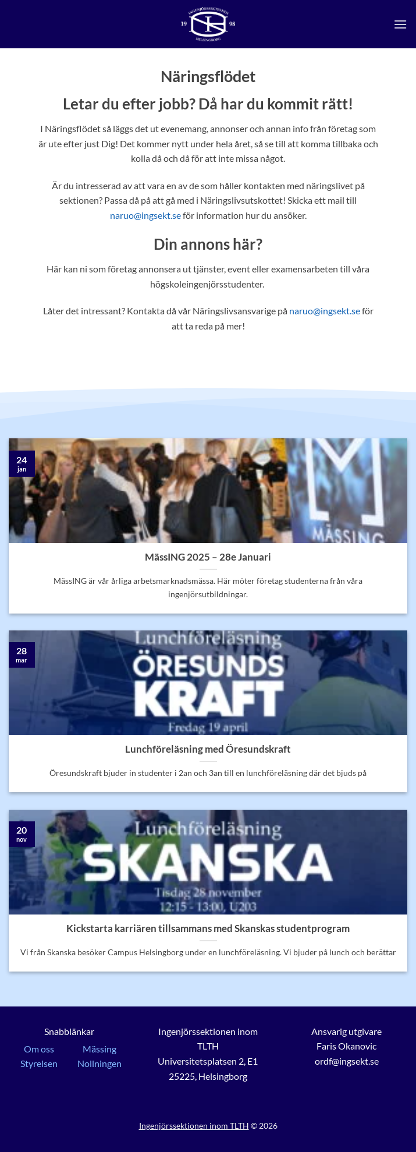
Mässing (99, 1048)
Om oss (39, 1048)
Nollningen (99, 1063)
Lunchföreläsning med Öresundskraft (208, 749)
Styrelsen (39, 1063)
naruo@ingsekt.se (145, 215)
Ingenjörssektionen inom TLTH (194, 1125)
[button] (400, 24)
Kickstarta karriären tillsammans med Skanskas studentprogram (208, 928)
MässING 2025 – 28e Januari (208, 557)
